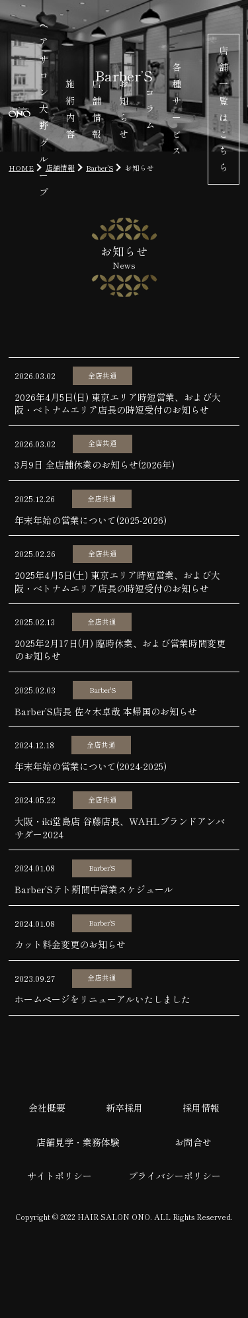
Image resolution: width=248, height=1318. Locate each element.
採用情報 (201, 1107)
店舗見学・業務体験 (78, 1142)
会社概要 (46, 1107)
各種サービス (176, 108)
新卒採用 (124, 1107)
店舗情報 (96, 108)
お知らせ (123, 108)
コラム (150, 108)
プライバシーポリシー (174, 1175)
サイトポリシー (59, 1175)
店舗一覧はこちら (223, 108)
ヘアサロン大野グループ (43, 108)
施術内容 (70, 108)
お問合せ (193, 1142)
